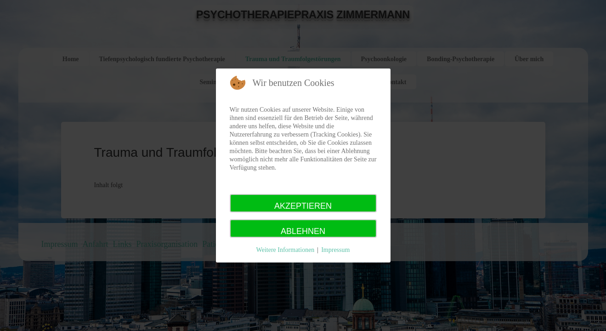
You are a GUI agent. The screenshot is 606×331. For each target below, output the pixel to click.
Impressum (335, 249)
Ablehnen (303, 231)
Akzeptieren (303, 206)
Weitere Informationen (285, 249)
